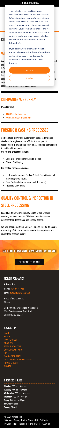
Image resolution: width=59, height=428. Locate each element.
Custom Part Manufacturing (18, 359)
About (7, 336)
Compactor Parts (12, 356)
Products (9, 343)
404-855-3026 (31, 3)
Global (30, 420)
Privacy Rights (10, 423)
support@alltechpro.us (20, 293)
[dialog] (29, 45)
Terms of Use (33, 423)
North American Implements (18, 117)
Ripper (7, 353)
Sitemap (8, 420)
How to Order (10, 340)
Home (6, 333)
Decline (29, 78)
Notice (22, 423)
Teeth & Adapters (12, 346)
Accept (29, 70)
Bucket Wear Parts (13, 349)
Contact (8, 366)
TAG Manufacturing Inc (16, 114)
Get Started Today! (29, 262)
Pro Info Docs (11, 363)
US (36, 420)
